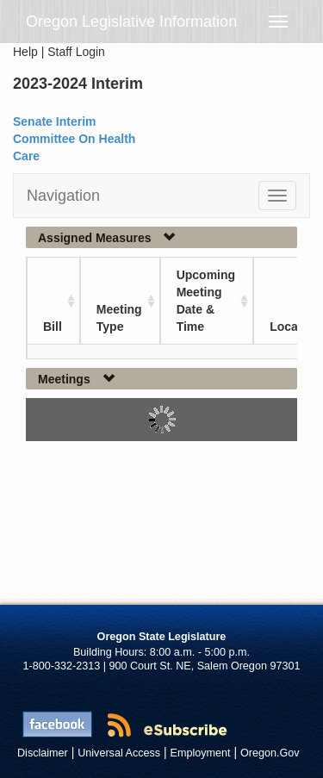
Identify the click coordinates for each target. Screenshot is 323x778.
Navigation (63, 195)
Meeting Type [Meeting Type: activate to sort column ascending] (119, 317)
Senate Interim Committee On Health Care (74, 139)
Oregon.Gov (270, 753)
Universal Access (119, 753)
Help (25, 52)
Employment (201, 753)
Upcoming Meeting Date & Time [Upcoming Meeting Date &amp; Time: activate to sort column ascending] (206, 300)
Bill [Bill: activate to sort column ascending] (52, 326)
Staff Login (76, 52)
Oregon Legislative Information (131, 21)
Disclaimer (42, 753)
